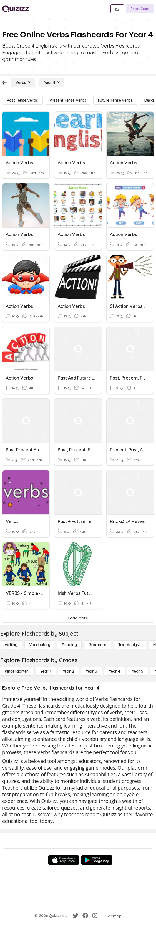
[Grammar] (97, 644)
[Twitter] (75, 915)
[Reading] (69, 644)
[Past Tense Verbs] (22, 100)
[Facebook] (85, 915)
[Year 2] (68, 671)
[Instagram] (94, 915)
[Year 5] (137, 671)
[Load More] (78, 618)
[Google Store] (96, 860)
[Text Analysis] (130, 644)
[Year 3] (91, 671)
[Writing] (11, 644)
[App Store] (63, 860)
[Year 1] (46, 671)
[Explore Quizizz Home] (15, 8)
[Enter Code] (140, 8)
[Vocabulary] (39, 644)
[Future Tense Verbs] (115, 100)
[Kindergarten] (16, 671)
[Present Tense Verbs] (68, 100)
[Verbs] (23, 82)
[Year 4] (51, 82)
